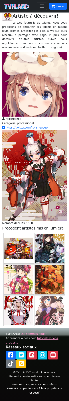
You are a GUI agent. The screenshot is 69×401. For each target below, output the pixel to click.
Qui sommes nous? (33, 334)
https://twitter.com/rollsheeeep (25, 127)
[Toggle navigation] (42, 6)
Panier (58, 6)
